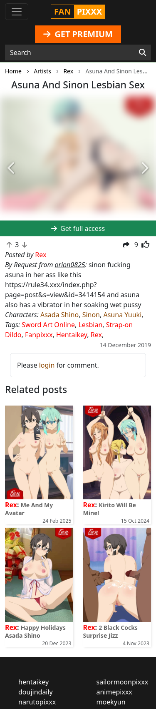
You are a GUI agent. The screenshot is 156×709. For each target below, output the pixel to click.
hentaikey (33, 681)
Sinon (91, 314)
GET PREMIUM (78, 34)
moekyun (111, 701)
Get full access (78, 228)
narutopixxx (37, 701)
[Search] (142, 52)
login (47, 365)
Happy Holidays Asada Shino (35, 631)
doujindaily (35, 691)
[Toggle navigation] (16, 11)
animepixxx (114, 691)
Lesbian (90, 324)
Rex (96, 334)
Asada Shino (59, 314)
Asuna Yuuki (122, 314)
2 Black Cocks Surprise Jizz (110, 631)
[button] (11, 168)
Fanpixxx (39, 334)
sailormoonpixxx (123, 681)
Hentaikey (71, 334)
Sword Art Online (48, 324)
